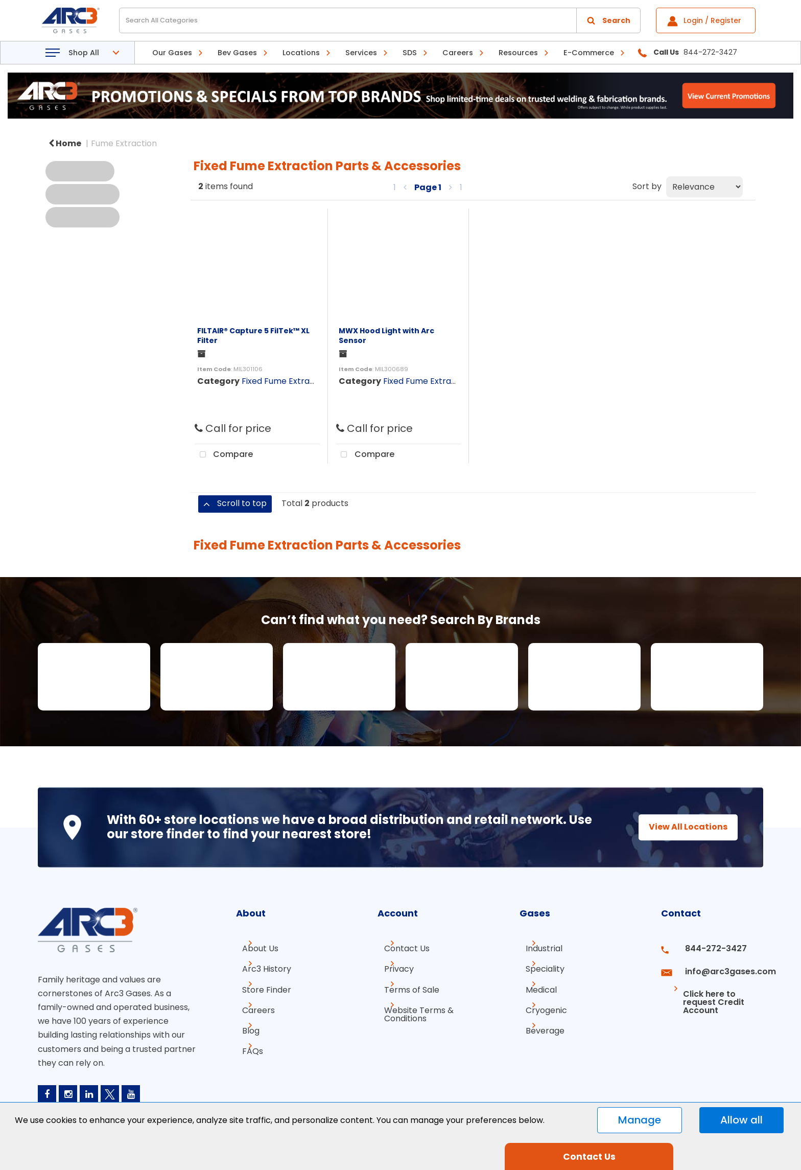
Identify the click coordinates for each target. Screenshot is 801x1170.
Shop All (83, 53)
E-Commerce (588, 53)
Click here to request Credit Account (703, 989)
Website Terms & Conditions (412, 1008)
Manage (639, 1120)
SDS (410, 53)
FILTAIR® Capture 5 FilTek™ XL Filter (253, 336)
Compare (224, 455)
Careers (457, 53)
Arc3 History (260, 967)
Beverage (539, 1022)
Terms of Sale (405, 985)
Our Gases (172, 53)
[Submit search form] (608, 20)
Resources (518, 53)
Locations (301, 53)
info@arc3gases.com (718, 967)
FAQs (246, 1040)
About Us (254, 948)
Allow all (741, 1120)
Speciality (539, 967)
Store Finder (260, 985)
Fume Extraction (124, 143)
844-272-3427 (706, 948)
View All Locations (679, 827)
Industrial (538, 948)
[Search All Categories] (380, 20)
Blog (244, 1022)
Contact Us (400, 948)
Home (65, 143)
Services (361, 53)
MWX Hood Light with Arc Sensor (386, 336)
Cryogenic (540, 1004)
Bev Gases (237, 53)
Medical (535, 985)
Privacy (392, 967)
